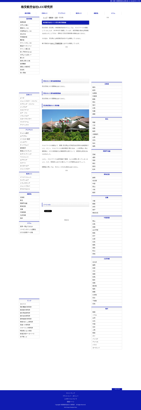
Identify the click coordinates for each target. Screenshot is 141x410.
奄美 (93, 289)
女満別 (94, 93)
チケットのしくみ (26, 43)
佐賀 (93, 268)
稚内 (93, 87)
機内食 (22, 40)
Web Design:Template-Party (70, 407)
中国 (93, 324)
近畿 (21, 209)
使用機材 (23, 64)
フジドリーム (24, 122)
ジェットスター (25, 169)
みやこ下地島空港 (56, 43)
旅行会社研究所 (25, 316)
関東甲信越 (23, 203)
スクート (23, 163)
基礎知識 (23, 22)
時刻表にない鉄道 (26, 331)
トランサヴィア (25, 183)
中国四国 (23, 212)
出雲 (93, 239)
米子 (93, 236)
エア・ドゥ (23, 113)
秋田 (93, 131)
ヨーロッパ (96, 348)
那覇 (93, 292)
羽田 (93, 160)
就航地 (96, 13)
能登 (93, 192)
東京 (93, 163)
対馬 (93, 277)
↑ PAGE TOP (117, 389)
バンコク (95, 339)
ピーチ (22, 98)
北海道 (22, 197)
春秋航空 (23, 148)
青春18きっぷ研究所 (26, 322)
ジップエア (23, 107)
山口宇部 (95, 230)
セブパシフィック (26, 154)
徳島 (93, 245)
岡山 (93, 221)
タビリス (23, 304)
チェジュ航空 (24, 133)
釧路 (93, 99)
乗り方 (22, 58)
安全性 (22, 69)
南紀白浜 (95, 213)
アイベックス (24, 125)
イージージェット (26, 177)
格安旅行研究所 (25, 310)
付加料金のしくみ (26, 31)
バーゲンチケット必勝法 (28, 229)
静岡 (93, 177)
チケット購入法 (25, 49)
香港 (93, 333)
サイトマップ (70, 393)
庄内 (93, 140)
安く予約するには (26, 52)
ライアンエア (24, 180)
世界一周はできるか (26, 226)
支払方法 (23, 34)
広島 (93, 224)
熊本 (93, 280)
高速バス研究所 (25, 325)
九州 (56, 17)
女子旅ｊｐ (23, 336)
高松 (93, 248)
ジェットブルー (25, 186)
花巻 (93, 128)
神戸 (93, 210)
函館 (93, 114)
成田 (93, 157)
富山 (93, 186)
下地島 (94, 301)
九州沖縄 (23, 215)
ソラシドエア (24, 116)
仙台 (93, 143)
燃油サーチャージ (26, 46)
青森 (93, 122)
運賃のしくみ (24, 28)
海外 (21, 218)
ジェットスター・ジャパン (28, 101)
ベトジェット (24, 157)
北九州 (94, 262)
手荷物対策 (23, 37)
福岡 (93, 265)
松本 (93, 169)
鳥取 (93, 233)
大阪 (93, 201)
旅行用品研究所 (25, 313)
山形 (93, 137)
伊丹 (93, 207)
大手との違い (24, 25)
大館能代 (95, 134)
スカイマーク (24, 110)
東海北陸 (23, 206)
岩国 (93, 227)
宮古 (93, 298)
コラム (113, 13)
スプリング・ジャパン (27, 104)
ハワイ (94, 345)
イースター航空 (25, 139)
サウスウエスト (25, 189)
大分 (93, 271)
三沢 (93, 125)
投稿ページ (70, 402)
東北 (21, 200)
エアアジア (23, 160)
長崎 (93, 274)
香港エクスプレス (26, 151)
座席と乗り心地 (25, 61)
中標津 (94, 96)
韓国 (93, 312)
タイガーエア (24, 166)
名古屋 (94, 180)
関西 (93, 204)
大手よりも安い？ (26, 55)
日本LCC (45, 13)
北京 (93, 327)
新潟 (93, 166)
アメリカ (95, 342)
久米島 (94, 295)
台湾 (93, 318)
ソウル (94, 315)
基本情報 (27, 13)
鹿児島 (94, 286)
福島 (93, 146)
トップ (45, 17)
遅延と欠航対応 (25, 67)
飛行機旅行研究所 (26, 307)
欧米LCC (79, 13)
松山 (93, 251)
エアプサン (23, 136)
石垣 (93, 304)
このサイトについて (70, 399)
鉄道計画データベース (27, 333)
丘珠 (93, 108)
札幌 (93, 111)
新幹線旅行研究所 (26, 319)
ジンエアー (23, 142)
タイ (93, 336)
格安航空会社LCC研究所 (37, 7)
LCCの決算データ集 (26, 232)
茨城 (93, 154)
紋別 (93, 90)
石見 (93, 242)
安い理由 (23, 72)
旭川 (93, 105)
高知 (93, 254)
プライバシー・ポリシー (70, 396)
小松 (93, 189)
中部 (93, 183)
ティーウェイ (24, 145)
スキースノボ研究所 (26, 328)
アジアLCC (61, 13)
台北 (93, 321)
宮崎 (93, 283)
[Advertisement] (65, 62)
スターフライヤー (26, 119)
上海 (93, 330)
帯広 (93, 102)
